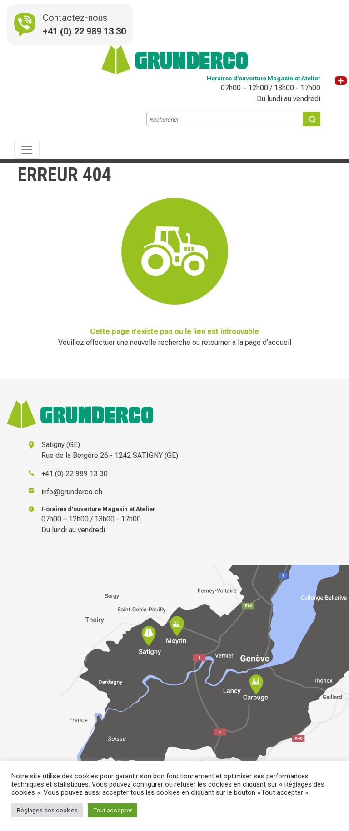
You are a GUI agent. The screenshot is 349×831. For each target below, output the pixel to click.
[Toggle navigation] (27, 150)
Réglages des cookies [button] (47, 810)
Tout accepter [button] (112, 810)
